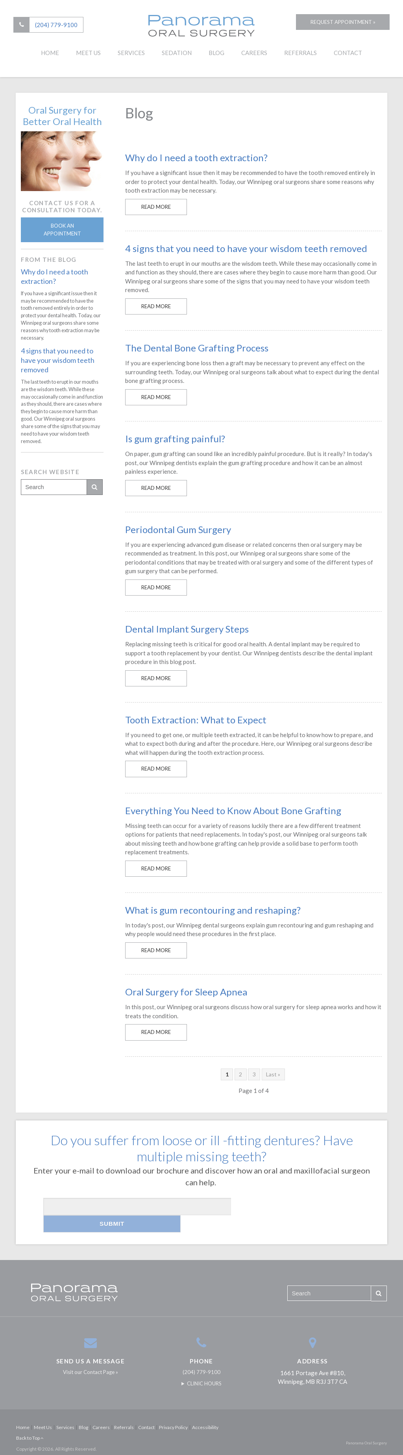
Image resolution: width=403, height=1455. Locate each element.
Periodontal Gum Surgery (178, 529)
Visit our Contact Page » (90, 1355)
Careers (254, 53)
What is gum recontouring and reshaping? (213, 910)
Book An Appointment (62, 230)
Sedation (177, 53)
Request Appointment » (338, 25)
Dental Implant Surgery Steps (187, 629)
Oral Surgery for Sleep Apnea (186, 991)
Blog (216, 53)
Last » (273, 1074)
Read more (156, 207)
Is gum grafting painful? (175, 438)
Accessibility (205, 1410)
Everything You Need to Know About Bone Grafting (233, 810)
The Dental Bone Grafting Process (196, 347)
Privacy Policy (173, 1410)
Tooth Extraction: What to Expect (195, 719)
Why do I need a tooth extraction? (196, 157)
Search (94, 487)
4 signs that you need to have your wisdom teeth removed (246, 248)
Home (50, 53)
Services (131, 53)
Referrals (300, 53)
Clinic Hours (204, 1366)
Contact (348, 53)
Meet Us (88, 53)
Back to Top (30, 1421)
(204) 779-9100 (59, 25)
